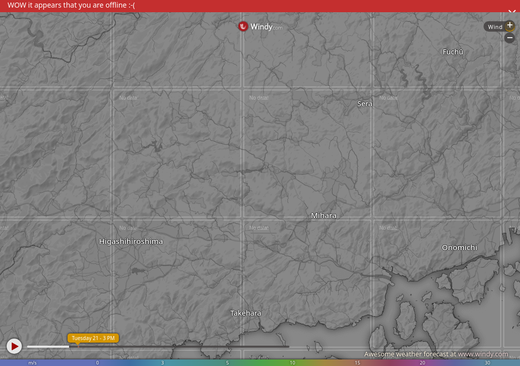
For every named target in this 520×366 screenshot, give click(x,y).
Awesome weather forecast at (436, 353)
